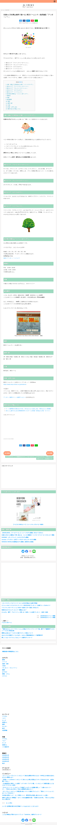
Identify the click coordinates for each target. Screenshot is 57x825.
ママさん (4, 716)
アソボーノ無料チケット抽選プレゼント (14, 397)
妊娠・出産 (5, 663)
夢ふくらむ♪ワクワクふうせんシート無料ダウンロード (17, 637)
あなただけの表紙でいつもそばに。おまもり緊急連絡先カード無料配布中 (22, 635)
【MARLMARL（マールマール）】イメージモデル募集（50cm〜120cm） (23, 532)
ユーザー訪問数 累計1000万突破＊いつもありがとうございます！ (20, 806)
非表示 (20, 82)
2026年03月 (5, 759)
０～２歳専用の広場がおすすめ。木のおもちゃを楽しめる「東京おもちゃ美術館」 (29, 408)
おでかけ (4, 672)
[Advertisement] (28, 426)
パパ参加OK (5, 747)
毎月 (3, 728)
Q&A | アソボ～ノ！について (11, 258)
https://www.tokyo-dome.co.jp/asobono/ (14, 384)
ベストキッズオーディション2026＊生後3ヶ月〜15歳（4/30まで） (20, 607)
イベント (4, 661)
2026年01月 (5, 755)
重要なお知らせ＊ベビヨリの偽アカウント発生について (17, 633)
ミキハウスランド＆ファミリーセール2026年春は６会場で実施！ (20, 603)
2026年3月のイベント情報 (47, 615)
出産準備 (4, 730)
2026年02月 (5, 757)
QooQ (31, 824)
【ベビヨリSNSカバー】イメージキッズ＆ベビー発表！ (28, 524)
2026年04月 (5, 761)
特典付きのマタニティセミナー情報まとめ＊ (14, 610)
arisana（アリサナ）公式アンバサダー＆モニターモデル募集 (19, 539)
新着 (3, 659)
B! (28, 20)
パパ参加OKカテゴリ (20, 456)
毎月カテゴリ (40, 458)
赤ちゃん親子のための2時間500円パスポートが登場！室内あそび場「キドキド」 (28, 410)
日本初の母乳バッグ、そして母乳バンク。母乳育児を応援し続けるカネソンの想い (25, 795)
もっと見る (9, 803)
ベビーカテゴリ (30, 456)
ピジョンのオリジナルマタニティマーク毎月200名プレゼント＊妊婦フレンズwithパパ (26, 605)
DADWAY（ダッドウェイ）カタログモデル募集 (15, 537)
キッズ (4, 720)
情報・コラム (6, 674)
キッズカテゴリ (9, 456)
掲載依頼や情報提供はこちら (10, 651)
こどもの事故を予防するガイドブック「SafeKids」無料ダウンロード (21, 814)
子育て (4, 665)
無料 (3, 724)
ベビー (4, 718)
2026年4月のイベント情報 (47, 617)
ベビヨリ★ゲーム (7, 622)
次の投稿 (7, 453)
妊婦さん (4, 722)
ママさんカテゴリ (40, 456)
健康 (3, 670)
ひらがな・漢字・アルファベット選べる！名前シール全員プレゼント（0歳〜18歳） (25, 612)
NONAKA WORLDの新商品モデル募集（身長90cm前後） (18, 541)
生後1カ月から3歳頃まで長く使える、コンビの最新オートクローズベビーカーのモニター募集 (28, 535)
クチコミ (4, 676)
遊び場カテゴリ (49, 458)
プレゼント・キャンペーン (9, 667)
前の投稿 (49, 453)
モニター (4, 726)
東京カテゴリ (49, 456)
